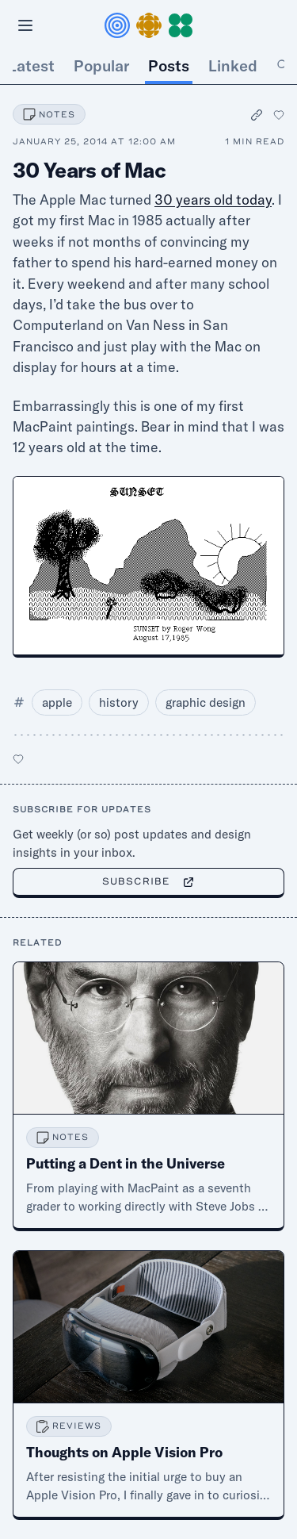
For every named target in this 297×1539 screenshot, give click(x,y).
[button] (149, 25)
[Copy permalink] (257, 115)
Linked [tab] (232, 65)
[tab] (282, 66)
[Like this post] (278, 115)
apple (57, 702)
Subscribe (148, 881)
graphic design (206, 702)
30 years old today (213, 199)
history (119, 702)
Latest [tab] (31, 65)
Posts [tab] (168, 65)
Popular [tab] (101, 65)
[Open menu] (25, 25)
